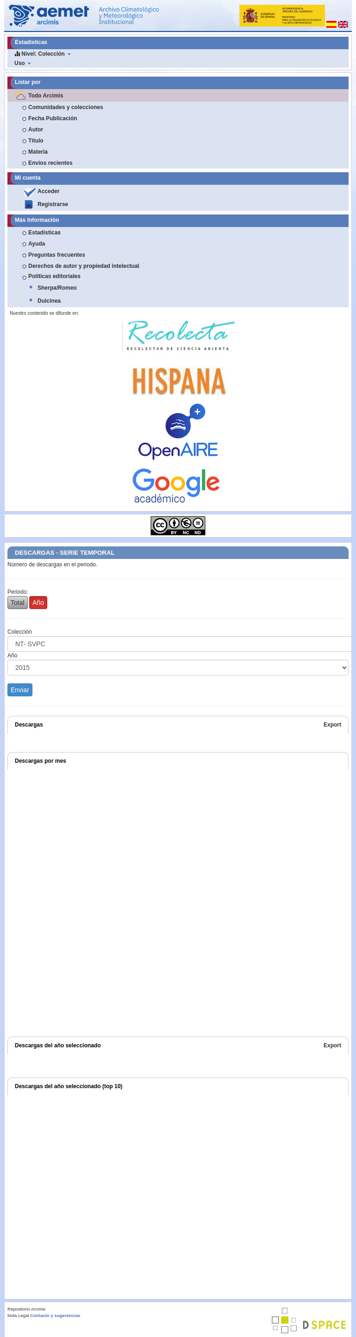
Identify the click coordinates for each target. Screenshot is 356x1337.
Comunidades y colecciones (65, 107)
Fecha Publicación (52, 118)
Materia (38, 152)
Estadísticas (44, 232)
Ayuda (36, 243)
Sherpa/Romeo (57, 288)
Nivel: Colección (42, 53)
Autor (35, 129)
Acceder (48, 191)
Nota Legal (18, 1315)
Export (332, 724)
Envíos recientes (50, 163)
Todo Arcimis (45, 95)
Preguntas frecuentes (56, 255)
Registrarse (53, 204)
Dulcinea (49, 301)
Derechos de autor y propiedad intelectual (83, 266)
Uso (22, 63)
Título (36, 140)
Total (18, 602)
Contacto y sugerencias (55, 1315)
